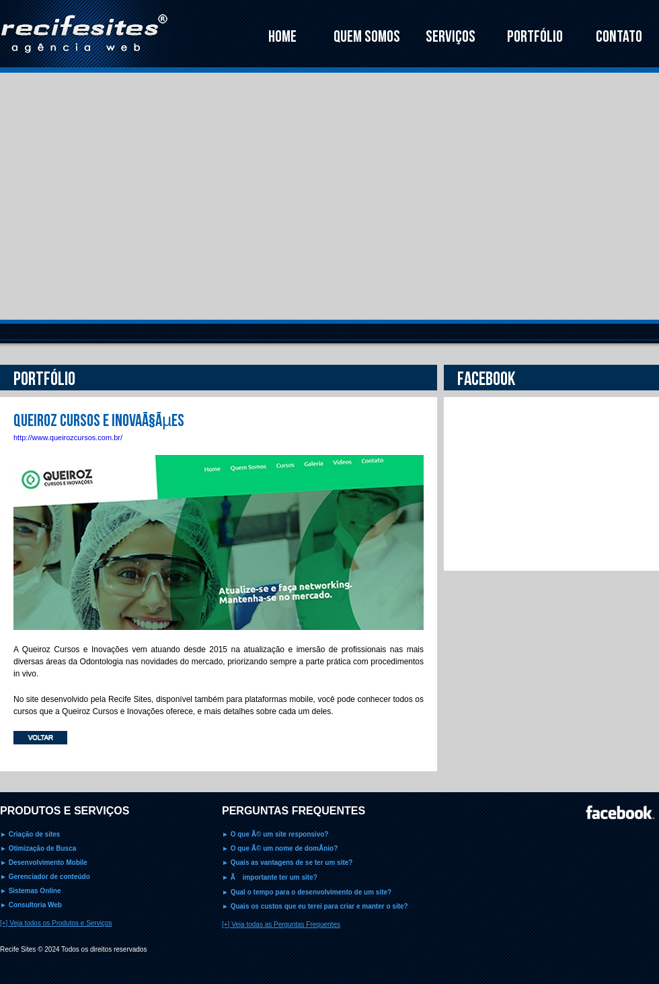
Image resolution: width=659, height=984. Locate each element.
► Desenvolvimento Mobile (43, 862)
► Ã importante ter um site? (269, 877)
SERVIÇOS (450, 36)
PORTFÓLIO (535, 36)
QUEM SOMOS (367, 36)
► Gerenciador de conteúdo (45, 876)
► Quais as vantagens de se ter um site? (287, 862)
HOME (282, 36)
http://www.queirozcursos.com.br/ (67, 437)
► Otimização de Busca (38, 848)
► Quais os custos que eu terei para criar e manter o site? (315, 906)
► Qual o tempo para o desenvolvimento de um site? (306, 892)
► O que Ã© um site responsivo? (275, 834)
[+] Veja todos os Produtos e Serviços (56, 923)
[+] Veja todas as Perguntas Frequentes (281, 924)
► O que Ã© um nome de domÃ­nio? (280, 848)
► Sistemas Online (30, 890)
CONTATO (619, 36)
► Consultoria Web (31, 905)
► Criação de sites (30, 834)
